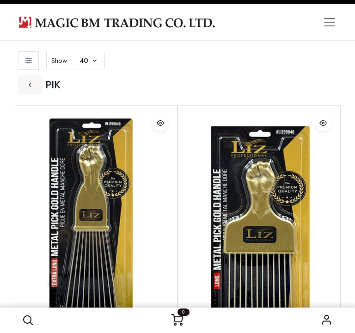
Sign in (327, 320)
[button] (28, 320)
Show (59, 61)
